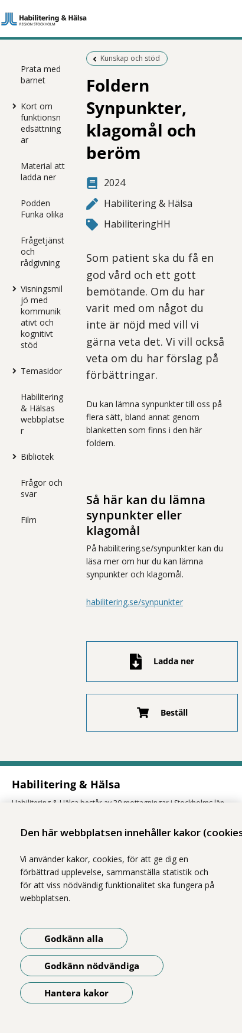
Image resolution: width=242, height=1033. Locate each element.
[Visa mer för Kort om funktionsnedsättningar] (11, 106)
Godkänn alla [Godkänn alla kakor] (73, 938)
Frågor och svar (42, 488)
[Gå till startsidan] (121, 19)
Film (29, 519)
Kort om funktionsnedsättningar (41, 122)
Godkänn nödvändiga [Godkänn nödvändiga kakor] (91, 966)
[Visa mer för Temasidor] (11, 371)
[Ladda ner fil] (162, 661)
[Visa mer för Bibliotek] (11, 456)
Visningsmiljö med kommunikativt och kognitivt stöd (42, 316)
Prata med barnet (41, 74)
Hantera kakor (76, 993)
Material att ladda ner (43, 171)
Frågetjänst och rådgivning (42, 251)
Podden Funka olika (42, 208)
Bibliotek (37, 456)
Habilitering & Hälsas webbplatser (42, 413)
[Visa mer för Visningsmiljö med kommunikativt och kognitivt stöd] (11, 288)
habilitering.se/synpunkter (134, 602)
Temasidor (41, 370)
